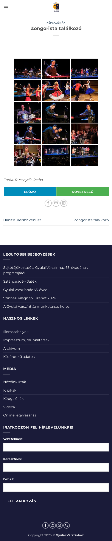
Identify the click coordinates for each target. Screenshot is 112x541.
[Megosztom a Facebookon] (48, 203)
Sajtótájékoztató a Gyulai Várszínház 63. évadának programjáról (45, 270)
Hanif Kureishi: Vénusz (22, 220)
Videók (9, 407)
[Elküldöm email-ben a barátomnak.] (56, 203)
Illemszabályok (16, 332)
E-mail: (8, 479)
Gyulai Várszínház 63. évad (25, 290)
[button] (5, 7)
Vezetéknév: (13, 439)
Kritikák (9, 390)
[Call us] (66, 525)
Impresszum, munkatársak (26, 340)
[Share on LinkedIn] (63, 203)
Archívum (11, 348)
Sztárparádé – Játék (20, 281)
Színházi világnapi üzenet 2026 (29, 298)
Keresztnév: (12, 459)
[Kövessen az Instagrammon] (52, 525)
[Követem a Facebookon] (45, 525)
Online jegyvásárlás (19, 415)
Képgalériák (56, 22)
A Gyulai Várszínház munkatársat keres (36, 306)
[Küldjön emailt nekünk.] (59, 525)
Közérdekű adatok (19, 357)
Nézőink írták (14, 382)
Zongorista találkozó (91, 220)
